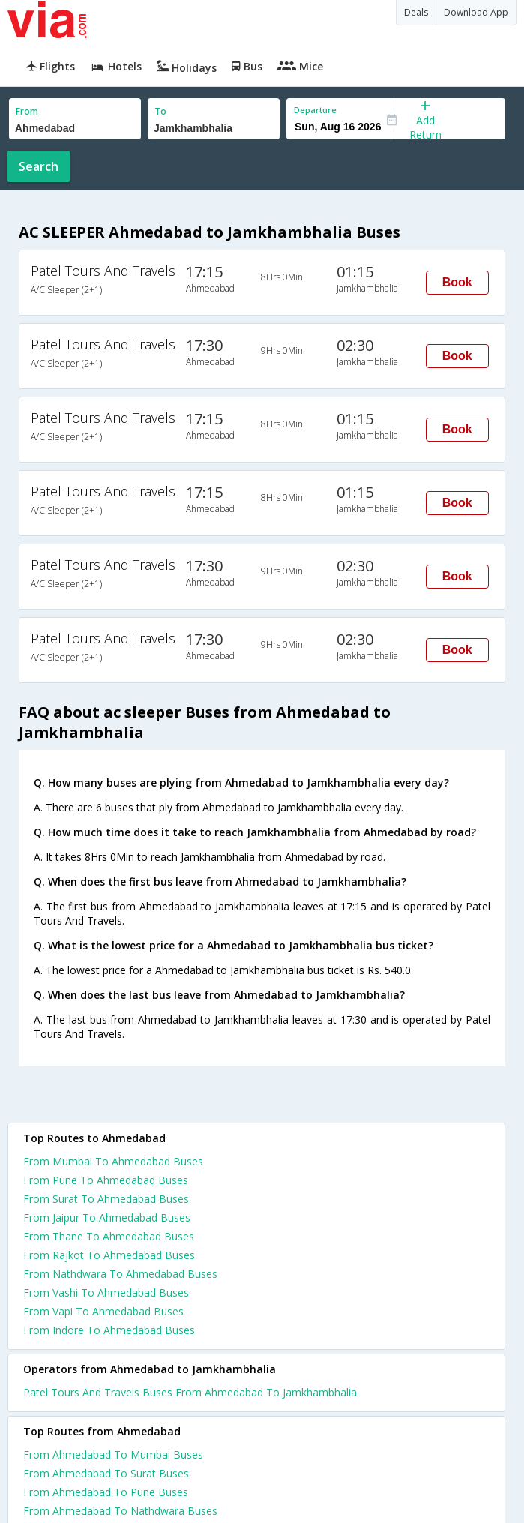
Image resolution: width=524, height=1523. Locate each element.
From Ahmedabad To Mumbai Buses (113, 1454)
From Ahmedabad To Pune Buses (105, 1492)
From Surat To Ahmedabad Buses (106, 1199)
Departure (315, 109)
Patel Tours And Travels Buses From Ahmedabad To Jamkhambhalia (190, 1392)
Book (457, 282)
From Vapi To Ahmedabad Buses (103, 1311)
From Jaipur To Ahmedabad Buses (106, 1217)
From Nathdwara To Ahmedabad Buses (120, 1274)
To (160, 111)
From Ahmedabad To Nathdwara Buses (120, 1511)
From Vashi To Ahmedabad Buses (106, 1292)
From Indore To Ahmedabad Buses (109, 1330)
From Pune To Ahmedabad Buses (105, 1180)
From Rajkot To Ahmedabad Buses (109, 1255)
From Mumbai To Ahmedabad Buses (113, 1161)
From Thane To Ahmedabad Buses (108, 1236)
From (27, 111)
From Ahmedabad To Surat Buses (106, 1473)
